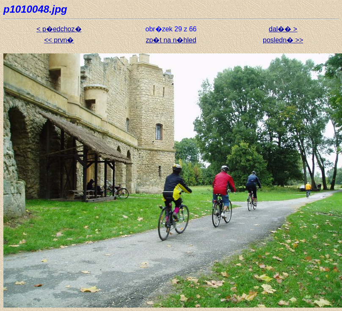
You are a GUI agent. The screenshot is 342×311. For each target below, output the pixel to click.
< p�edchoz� (58, 29)
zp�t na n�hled (171, 40)
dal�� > (283, 29)
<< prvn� (59, 40)
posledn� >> (283, 40)
